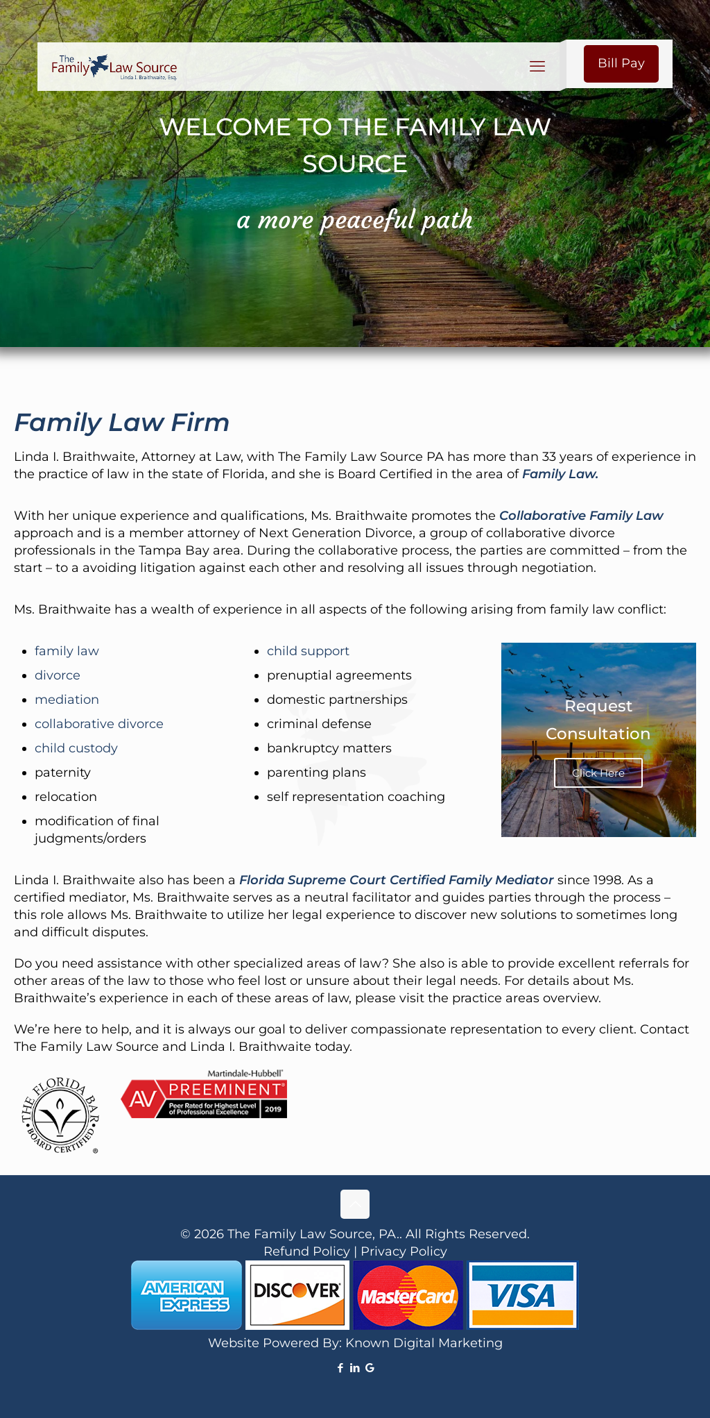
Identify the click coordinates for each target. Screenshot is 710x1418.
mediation (67, 699)
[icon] (370, 1367)
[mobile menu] (537, 66)
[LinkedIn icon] (355, 1367)
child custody (76, 748)
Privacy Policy (404, 1251)
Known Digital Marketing (424, 1343)
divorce (57, 675)
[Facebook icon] (341, 1367)
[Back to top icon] (355, 1204)
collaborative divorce (99, 724)
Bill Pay (621, 63)
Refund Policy (306, 1251)
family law (67, 651)
